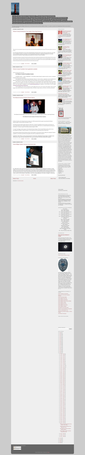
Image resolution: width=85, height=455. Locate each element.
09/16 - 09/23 (62, 375)
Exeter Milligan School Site (62, 298)
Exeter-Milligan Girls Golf (62, 303)
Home (14, 16)
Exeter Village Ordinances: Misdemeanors (58, 19)
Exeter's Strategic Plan (57, 21)
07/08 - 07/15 (62, 388)
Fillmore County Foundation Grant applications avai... (65, 427)
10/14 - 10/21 (62, 369)
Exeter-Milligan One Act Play (62, 304)
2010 (60, 439)
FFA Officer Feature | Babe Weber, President (67, 86)
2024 (60, 335)
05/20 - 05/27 (62, 398)
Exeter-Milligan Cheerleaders (63, 299)
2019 (60, 342)
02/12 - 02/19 (62, 418)
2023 (60, 337)
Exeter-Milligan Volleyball (62, 306)
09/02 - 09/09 (62, 378)
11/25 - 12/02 (62, 361)
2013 (60, 351)
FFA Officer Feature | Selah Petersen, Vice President (67, 71)
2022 (60, 338)
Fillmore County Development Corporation (65, 308)
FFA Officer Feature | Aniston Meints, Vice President (66, 47)
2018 (60, 344)
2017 (60, 345)
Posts (15, 447)
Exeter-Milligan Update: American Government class (24, 144)
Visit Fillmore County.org (62, 313)
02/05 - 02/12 (62, 419)
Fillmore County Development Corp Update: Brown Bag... (66, 424)
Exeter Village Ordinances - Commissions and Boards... (23, 21)
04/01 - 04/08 (62, 408)
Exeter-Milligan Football (62, 302)
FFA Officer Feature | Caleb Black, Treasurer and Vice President (67, 78)
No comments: (27, 63)
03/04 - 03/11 (62, 414)
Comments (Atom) (20, 180)
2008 (60, 442)
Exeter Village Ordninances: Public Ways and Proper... (57, 17)
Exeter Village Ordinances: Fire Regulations (21, 17)
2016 (60, 347)
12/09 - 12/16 (62, 358)
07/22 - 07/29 (62, 385)
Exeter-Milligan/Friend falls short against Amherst (67, 39)
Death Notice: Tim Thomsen (62, 93)
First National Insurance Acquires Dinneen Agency (24, 97)
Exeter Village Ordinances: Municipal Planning (46, 16)
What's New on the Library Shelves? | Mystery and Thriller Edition (67, 32)
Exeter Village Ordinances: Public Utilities (38, 17)
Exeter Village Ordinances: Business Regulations (22, 19)
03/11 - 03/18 (62, 412)
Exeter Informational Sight (62, 297)
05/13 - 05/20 (62, 399)
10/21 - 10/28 (62, 368)
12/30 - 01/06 (62, 354)
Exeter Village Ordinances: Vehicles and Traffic (41, 19)
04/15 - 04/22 (62, 405)
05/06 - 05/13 (62, 401)
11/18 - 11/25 (62, 362)
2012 (60, 352)
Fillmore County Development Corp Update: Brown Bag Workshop (27, 31)
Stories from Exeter (38, 21)
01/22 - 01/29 (62, 422)
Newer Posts (16, 178)
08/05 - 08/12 (62, 382)
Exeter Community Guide (67, 21)
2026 (60, 332)
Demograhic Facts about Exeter (63, 307)
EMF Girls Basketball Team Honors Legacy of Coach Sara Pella (67, 55)
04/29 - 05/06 (62, 402)
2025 (60, 334)
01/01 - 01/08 (62, 436)
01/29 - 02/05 (62, 421)
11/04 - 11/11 (62, 365)
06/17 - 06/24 (62, 392)
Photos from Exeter (47, 21)
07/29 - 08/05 (62, 384)
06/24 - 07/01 (62, 391)
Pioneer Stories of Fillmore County (63, 255)
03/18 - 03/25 (62, 411)
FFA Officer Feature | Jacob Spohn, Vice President (67, 63)
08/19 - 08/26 (62, 379)
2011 (60, 438)
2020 (60, 341)
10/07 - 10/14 (62, 371)
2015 (60, 348)
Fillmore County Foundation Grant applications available (25, 69)
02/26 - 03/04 (62, 415)
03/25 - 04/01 (62, 409)
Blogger (48, 452)
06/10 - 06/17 (62, 394)
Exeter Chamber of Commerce (63, 293)
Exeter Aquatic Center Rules (18, 23)
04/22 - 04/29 (62, 404)
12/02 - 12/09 (62, 359)
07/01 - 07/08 (62, 389)
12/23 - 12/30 (62, 355)
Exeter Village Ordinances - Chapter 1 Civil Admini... (26, 16)
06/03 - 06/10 (62, 395)
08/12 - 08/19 (62, 381)
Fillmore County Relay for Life (63, 310)
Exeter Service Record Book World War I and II (33, 23)
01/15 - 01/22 (62, 433)
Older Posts (53, 178)
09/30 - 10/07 (62, 372)
